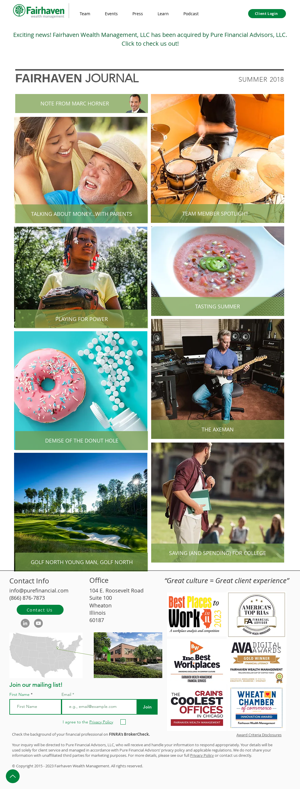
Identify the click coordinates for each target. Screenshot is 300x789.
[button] (163, 13)
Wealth (79, 765)
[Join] (147, 707)
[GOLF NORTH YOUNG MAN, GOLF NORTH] (82, 562)
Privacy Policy (202, 755)
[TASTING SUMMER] (218, 307)
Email (67, 694)
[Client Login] (267, 13)
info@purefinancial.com (39, 590)
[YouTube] (38, 623)
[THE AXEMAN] (218, 430)
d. (141, 765)
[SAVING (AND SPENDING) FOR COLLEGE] (218, 553)
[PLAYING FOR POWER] (82, 319)
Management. (98, 765)
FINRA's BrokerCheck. (129, 734)
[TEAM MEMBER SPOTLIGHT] (215, 214)
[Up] (13, 776)
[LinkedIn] (25, 623)
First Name (19, 694)
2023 (49, 765)
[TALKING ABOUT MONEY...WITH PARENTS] (82, 214)
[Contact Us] (40, 610)
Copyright (24, 765)
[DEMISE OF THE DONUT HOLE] (82, 441)
